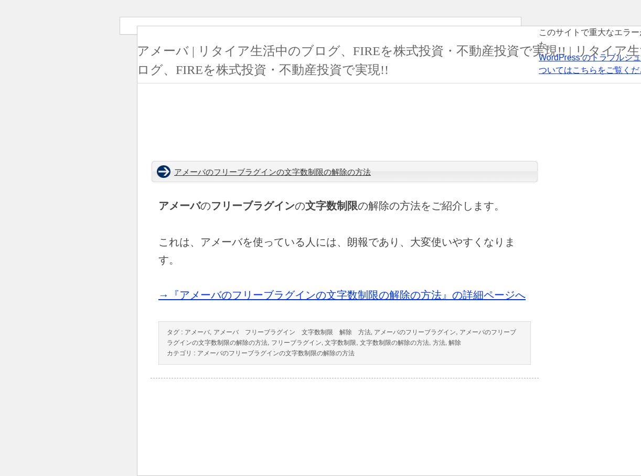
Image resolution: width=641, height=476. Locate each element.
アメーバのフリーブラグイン (415, 332)
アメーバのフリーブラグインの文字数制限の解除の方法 (272, 172)
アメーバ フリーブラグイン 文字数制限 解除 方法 (292, 332)
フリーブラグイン (296, 342)
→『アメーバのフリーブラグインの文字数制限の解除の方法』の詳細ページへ (342, 295)
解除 (454, 342)
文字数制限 (340, 342)
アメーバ (197, 332)
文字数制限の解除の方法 (394, 342)
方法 (439, 342)
